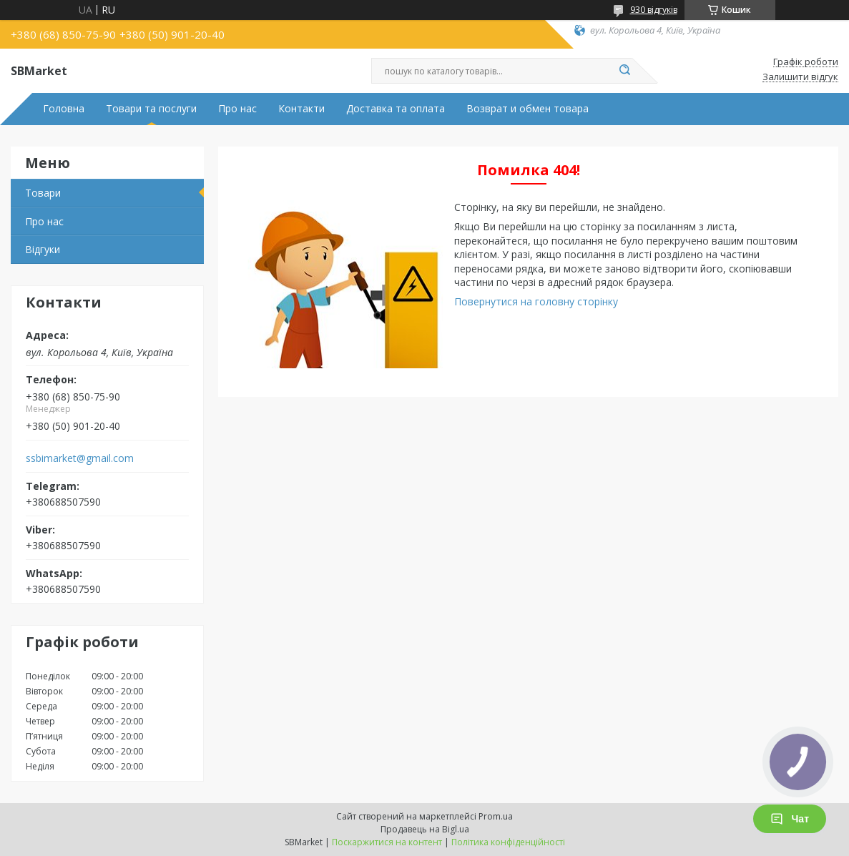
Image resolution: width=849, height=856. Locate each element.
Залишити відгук (800, 77)
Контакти (301, 109)
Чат (789, 818)
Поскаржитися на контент (387, 842)
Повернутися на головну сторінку (536, 301)
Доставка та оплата (395, 109)
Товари (43, 193)
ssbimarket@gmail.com (80, 458)
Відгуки (42, 249)
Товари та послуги (151, 109)
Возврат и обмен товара (527, 109)
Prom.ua (496, 816)
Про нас (237, 109)
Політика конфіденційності (508, 842)
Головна (63, 109)
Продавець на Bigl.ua (425, 829)
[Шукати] (625, 71)
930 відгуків (653, 10)
